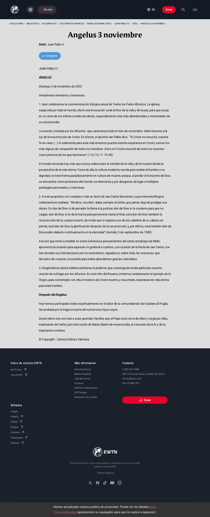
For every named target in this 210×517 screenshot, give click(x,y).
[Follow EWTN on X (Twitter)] (90, 483)
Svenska (18, 432)
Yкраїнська (19, 437)
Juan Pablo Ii (121, 23)
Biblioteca (32, 23)
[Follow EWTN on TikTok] (105, 483)
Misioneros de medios (85, 397)
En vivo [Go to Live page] (46, 9)
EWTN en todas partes (86, 388)
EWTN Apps (80, 392)
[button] (151, 9)
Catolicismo (16, 23)
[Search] (183, 9)
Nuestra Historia (82, 369)
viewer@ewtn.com (132, 378)
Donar (168, 9)
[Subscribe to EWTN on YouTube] (112, 483)
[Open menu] (195, 9)
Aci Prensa (19, 369)
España (17, 416)
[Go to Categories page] (30, 9)
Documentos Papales (72, 23)
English (14, 411)
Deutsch (17, 443)
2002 (134, 23)
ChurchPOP (19, 375)
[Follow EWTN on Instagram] (119, 483)
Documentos (49, 23)
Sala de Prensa (82, 378)
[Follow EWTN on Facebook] (98, 483)
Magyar (17, 427)
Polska (17, 421)
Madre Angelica (82, 374)
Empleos (79, 383)
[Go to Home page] (105, 452)
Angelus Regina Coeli (99, 23)
